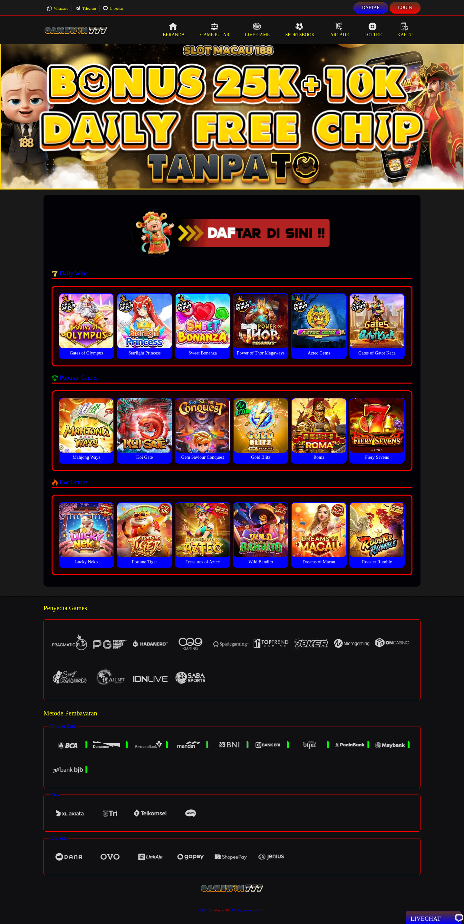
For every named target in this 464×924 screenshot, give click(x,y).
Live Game (257, 29)
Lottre (373, 29)
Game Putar (214, 29)
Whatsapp (57, 8)
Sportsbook (299, 29)
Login (405, 7)
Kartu (405, 29)
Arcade (339, 29)
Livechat (113, 8)
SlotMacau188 (218, 910)
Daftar (371, 7)
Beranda (174, 29)
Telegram (85, 8)
